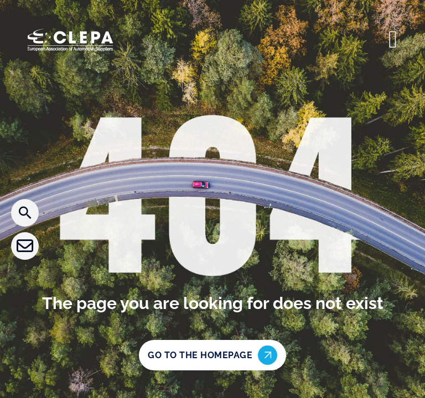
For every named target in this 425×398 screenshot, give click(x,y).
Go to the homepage (212, 355)
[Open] (392, 40)
